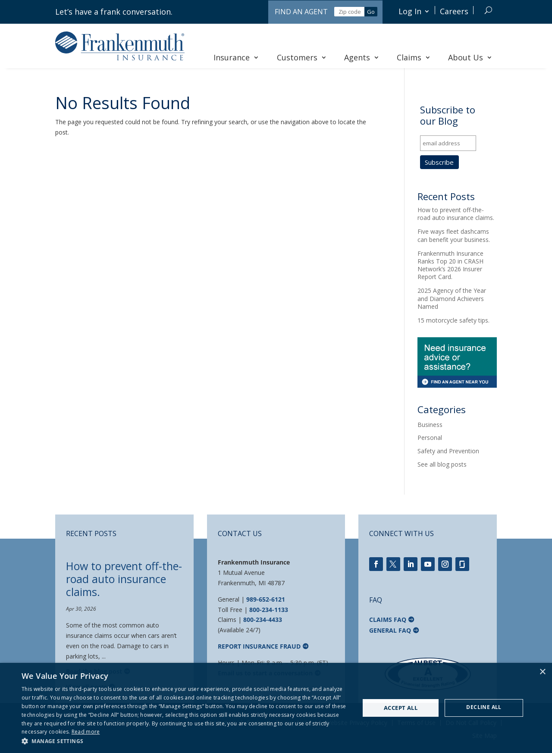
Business (429, 424)
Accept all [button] (400, 708)
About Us (470, 57)
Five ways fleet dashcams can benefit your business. (453, 235)
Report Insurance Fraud (259, 646)
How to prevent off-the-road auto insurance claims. (455, 214)
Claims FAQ (387, 619)
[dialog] (276, 708)
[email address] (448, 143)
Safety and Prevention (448, 451)
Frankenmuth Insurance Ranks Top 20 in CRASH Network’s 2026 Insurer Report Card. (450, 265)
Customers (302, 57)
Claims (414, 57)
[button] (186, 741)
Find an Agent (301, 11)
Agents (362, 57)
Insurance (236, 57)
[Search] (488, 10)
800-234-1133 (268, 610)
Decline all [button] (483, 707)
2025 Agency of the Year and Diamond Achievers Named (451, 298)
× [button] (542, 672)
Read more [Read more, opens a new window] (86, 731)
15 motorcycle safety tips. (453, 320)
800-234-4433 (262, 619)
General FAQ (390, 630)
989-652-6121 (265, 599)
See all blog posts (442, 464)
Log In (409, 11)
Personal (429, 437)
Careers (454, 11)
